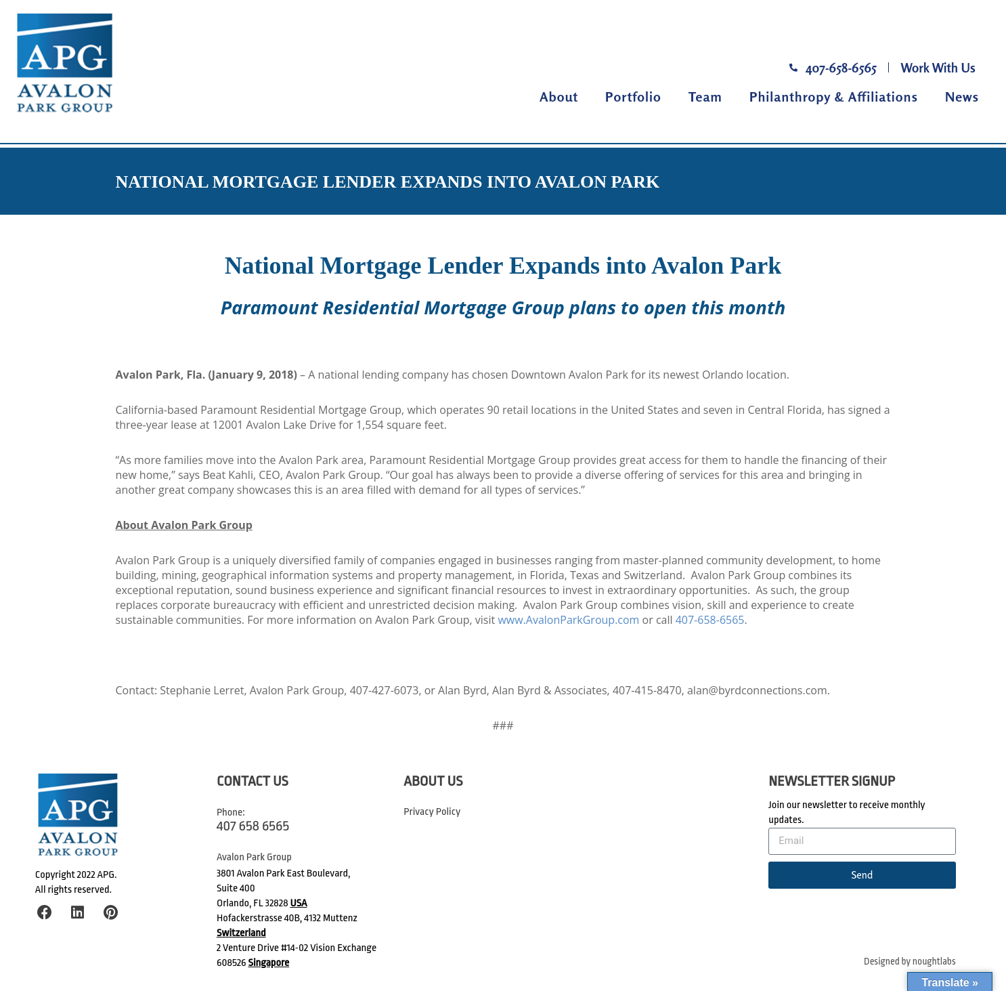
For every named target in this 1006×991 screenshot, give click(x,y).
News (962, 96)
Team (705, 96)
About (559, 96)
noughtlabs (934, 961)
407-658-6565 (710, 619)
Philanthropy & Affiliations (833, 96)
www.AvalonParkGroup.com (568, 619)
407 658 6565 (253, 825)
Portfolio (633, 96)
